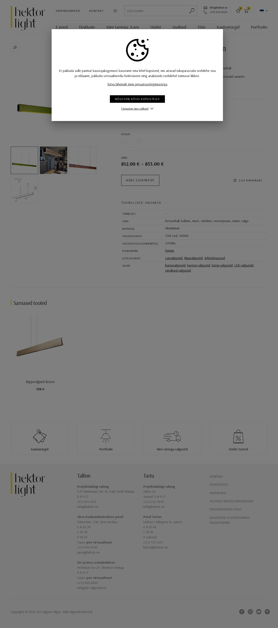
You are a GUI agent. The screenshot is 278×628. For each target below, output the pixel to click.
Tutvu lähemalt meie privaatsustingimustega (139, 84)
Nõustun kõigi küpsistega (139, 99)
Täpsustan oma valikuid (136, 108)
